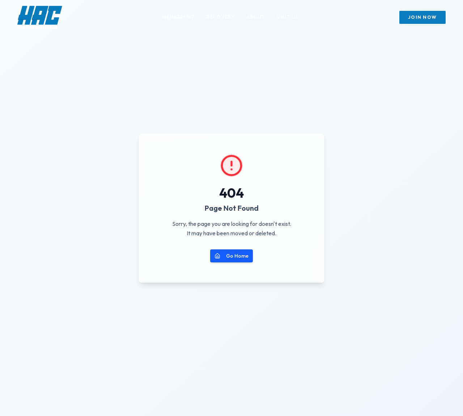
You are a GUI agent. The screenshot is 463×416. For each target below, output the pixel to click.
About (256, 17)
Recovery (220, 17)
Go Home (231, 256)
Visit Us (287, 17)
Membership (178, 17)
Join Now (422, 17)
